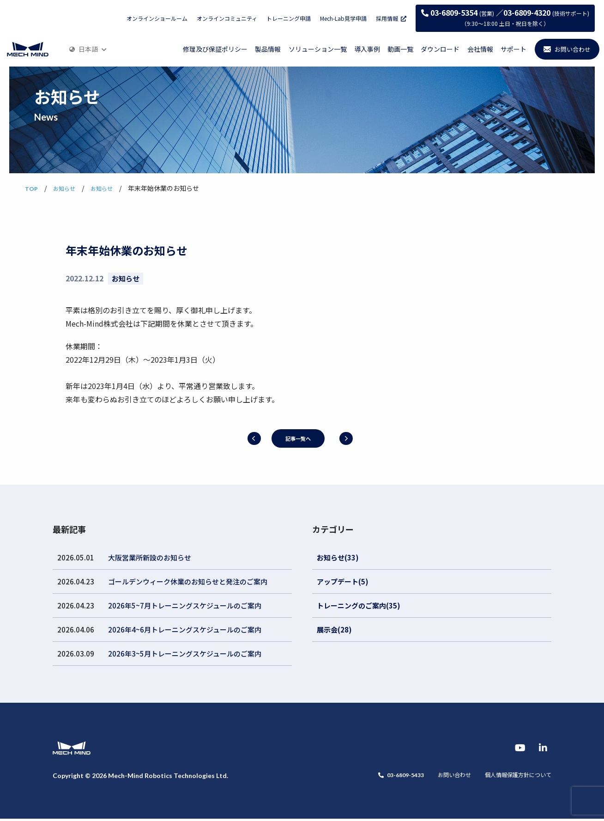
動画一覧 (400, 49)
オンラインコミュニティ (227, 18)
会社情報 (480, 49)
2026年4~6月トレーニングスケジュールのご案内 (184, 629)
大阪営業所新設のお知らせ (149, 557)
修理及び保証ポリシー (215, 49)
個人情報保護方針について (512, 778)
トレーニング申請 (288, 18)
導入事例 (367, 49)
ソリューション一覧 (318, 49)
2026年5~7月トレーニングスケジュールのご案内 (184, 605)
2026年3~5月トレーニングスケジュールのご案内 (184, 653)
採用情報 (391, 18)
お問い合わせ (440, 778)
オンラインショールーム (157, 18)
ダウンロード (440, 49)
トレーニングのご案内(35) (358, 605)
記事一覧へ (297, 438)
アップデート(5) (342, 581)
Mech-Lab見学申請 (343, 18)
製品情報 (268, 49)
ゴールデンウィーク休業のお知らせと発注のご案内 (187, 581)
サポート (513, 49)
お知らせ (125, 278)
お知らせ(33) (338, 557)
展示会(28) (334, 629)
